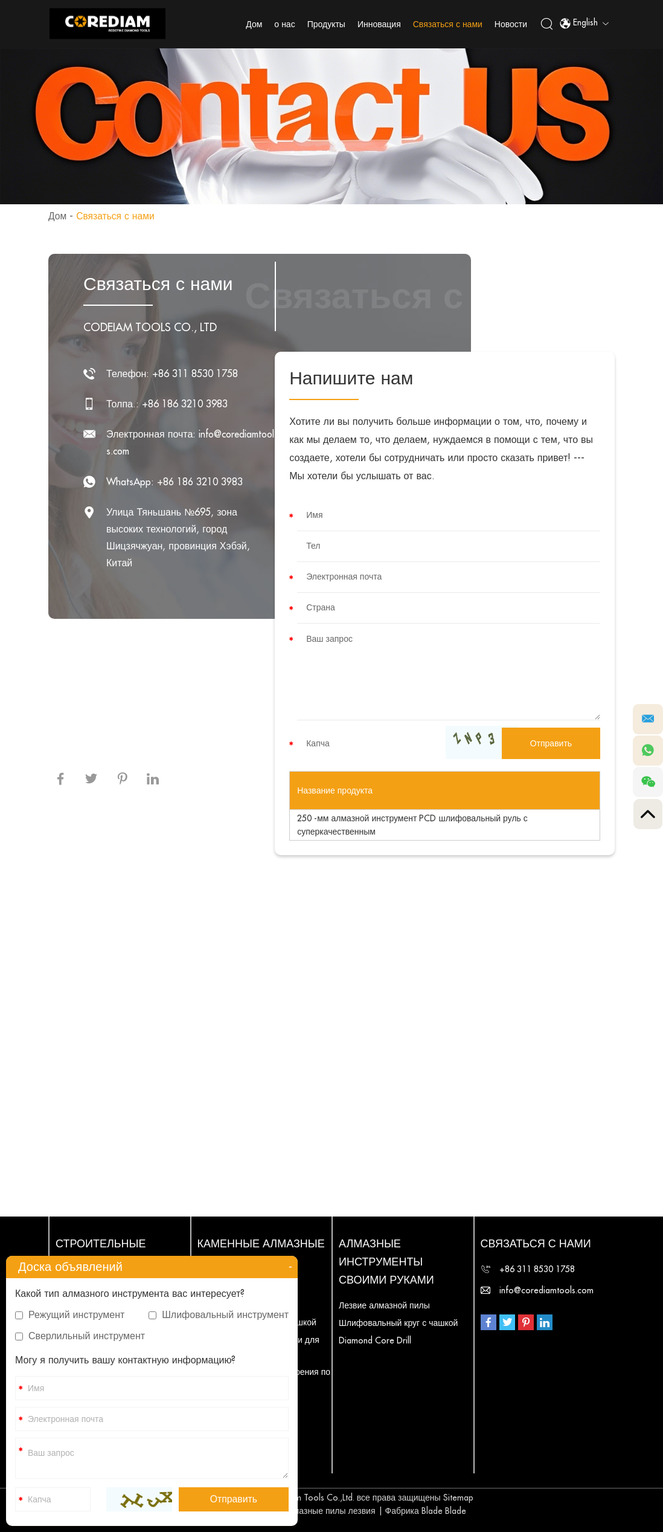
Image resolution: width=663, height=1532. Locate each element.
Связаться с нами (448, 24)
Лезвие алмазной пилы (384, 1305)
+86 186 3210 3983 (200, 481)
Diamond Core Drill (375, 1340)
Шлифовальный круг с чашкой (398, 1323)
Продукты (327, 24)
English (584, 24)
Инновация (380, 24)
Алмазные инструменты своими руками (386, 1261)
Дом (254, 24)
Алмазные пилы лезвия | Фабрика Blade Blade (374, 1511)
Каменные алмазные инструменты (261, 1252)
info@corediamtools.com (546, 1290)
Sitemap (458, 1497)
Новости (511, 24)
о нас (285, 24)
